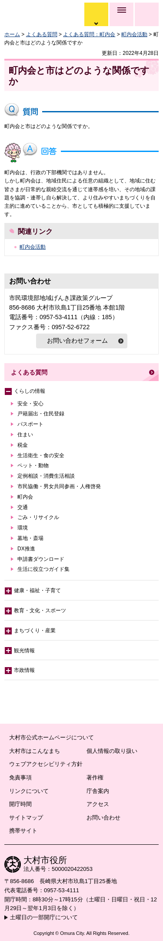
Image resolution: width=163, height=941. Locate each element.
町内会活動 (134, 34)
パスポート (30, 424)
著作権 (94, 777)
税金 (22, 445)
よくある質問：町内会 (89, 34)
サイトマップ (26, 817)
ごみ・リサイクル (38, 517)
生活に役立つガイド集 (43, 569)
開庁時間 (20, 804)
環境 (22, 528)
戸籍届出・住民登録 (40, 414)
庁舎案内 (97, 791)
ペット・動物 (33, 465)
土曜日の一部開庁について (44, 917)
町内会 (25, 497)
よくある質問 (41, 34)
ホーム (12, 34)
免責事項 (20, 777)
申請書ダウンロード (40, 559)
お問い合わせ (103, 817)
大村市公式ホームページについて (51, 737)
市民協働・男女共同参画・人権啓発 (59, 486)
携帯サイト (23, 830)
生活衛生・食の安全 (40, 455)
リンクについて (29, 791)
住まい (25, 435)
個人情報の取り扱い (111, 751)
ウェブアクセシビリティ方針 (46, 764)
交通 (22, 507)
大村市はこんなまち (34, 751)
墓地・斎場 (30, 538)
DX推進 (26, 549)
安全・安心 (30, 404)
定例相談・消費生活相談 (46, 476)
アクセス (97, 804)
